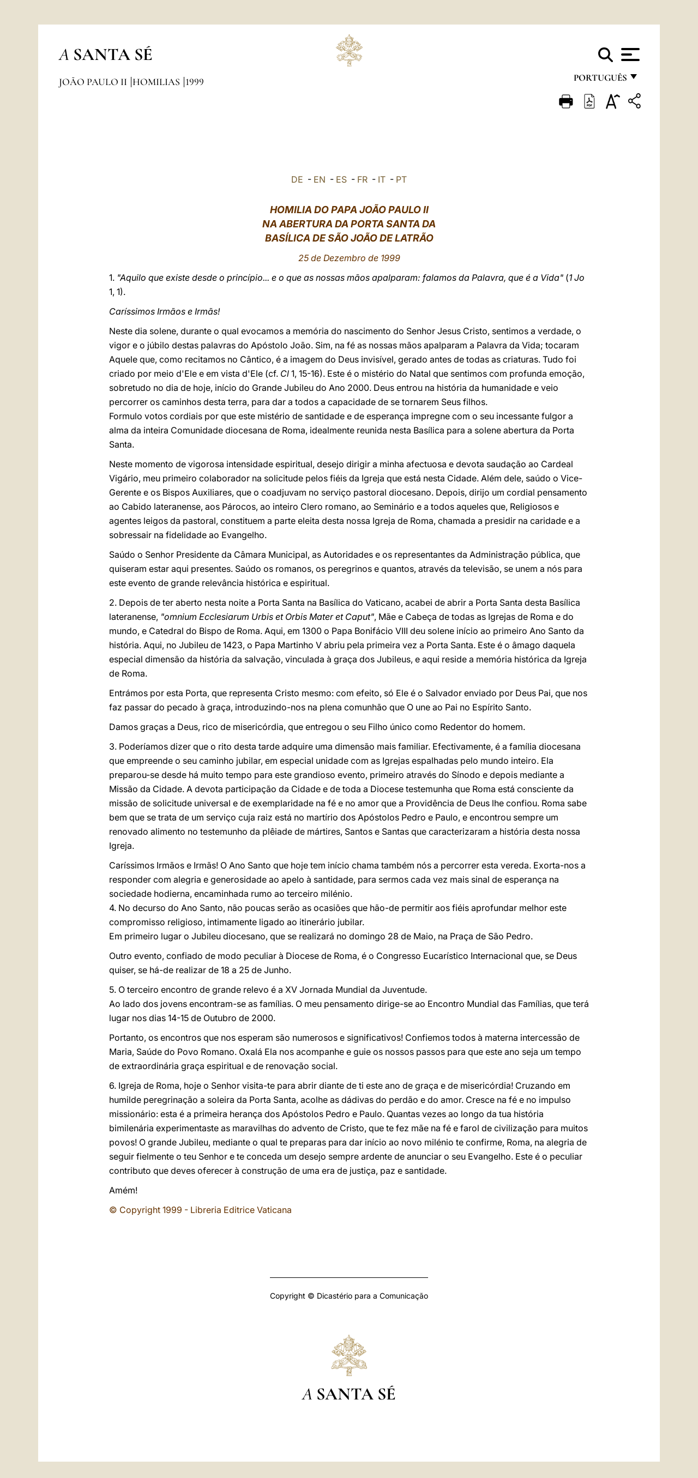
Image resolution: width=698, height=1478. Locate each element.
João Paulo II (94, 82)
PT (401, 179)
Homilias (157, 82)
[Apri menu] (629, 54)
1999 (194, 82)
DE (297, 179)
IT (382, 179)
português (600, 80)
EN (320, 179)
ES (341, 179)
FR (362, 179)
